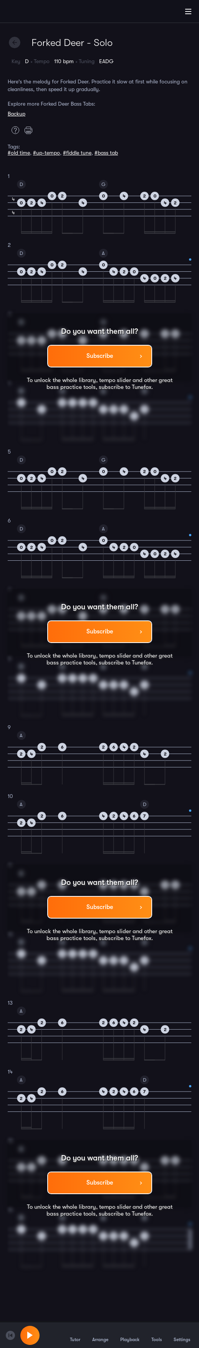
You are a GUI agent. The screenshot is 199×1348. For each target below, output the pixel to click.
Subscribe (99, 356)
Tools (156, 1335)
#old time (19, 153)
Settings (182, 1335)
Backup (16, 114)
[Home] (31, 13)
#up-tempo (46, 153)
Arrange (100, 1335)
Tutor (75, 1335)
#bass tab (106, 153)
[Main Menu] (188, 11)
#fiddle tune (77, 153)
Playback (129, 1335)
